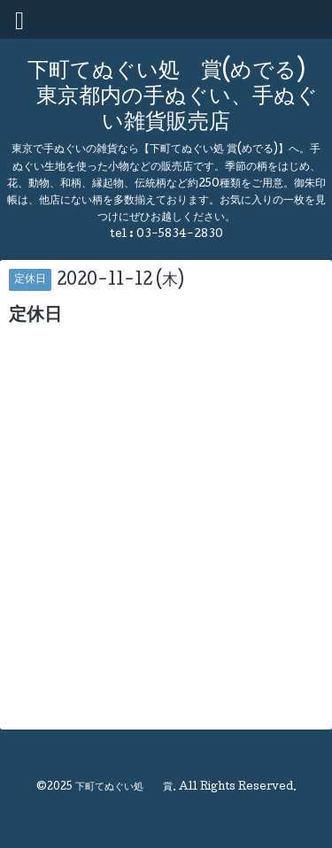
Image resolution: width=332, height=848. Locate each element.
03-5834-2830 (179, 235)
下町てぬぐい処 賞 (124, 788)
